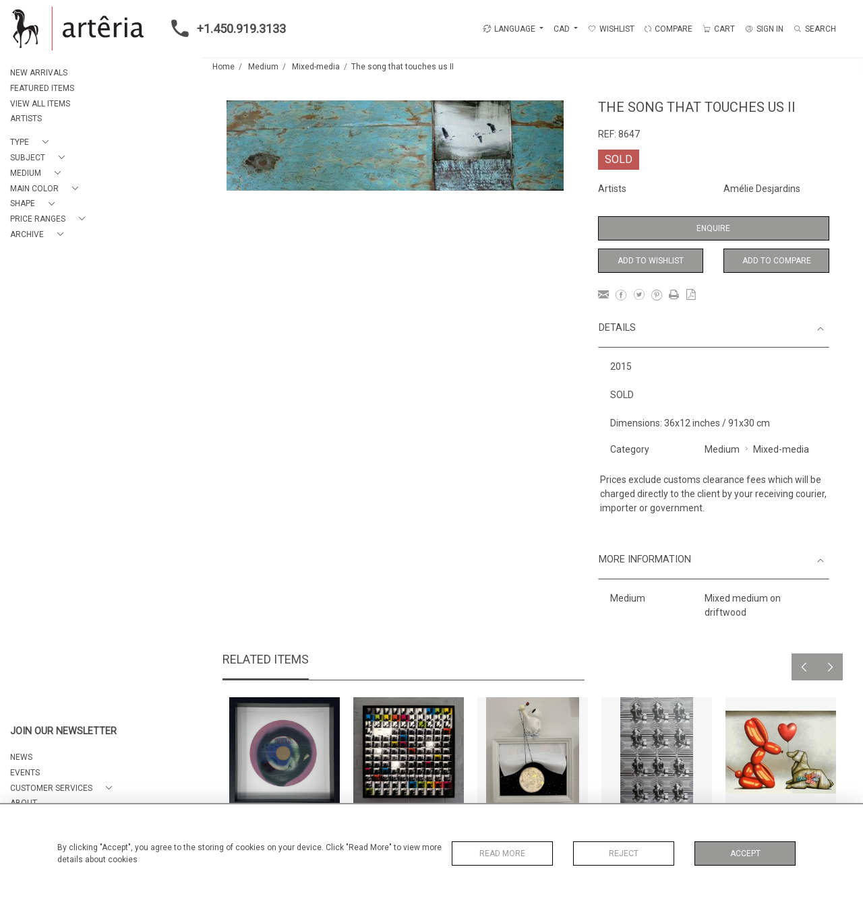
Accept (745, 853)
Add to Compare (776, 260)
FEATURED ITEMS (42, 88)
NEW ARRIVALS (38, 72)
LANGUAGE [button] (509, 29)
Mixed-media (316, 66)
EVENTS (25, 772)
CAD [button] (563, 29)
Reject (623, 853)
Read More (502, 853)
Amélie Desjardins (761, 188)
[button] (32, 142)
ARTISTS (26, 118)
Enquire (713, 228)
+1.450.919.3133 (224, 28)
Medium (263, 66)
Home (223, 66)
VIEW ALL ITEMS (40, 103)
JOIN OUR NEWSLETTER (63, 731)
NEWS (21, 757)
